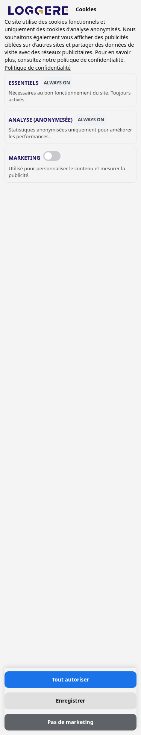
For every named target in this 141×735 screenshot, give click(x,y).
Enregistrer (70, 700)
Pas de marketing (70, 722)
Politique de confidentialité (38, 67)
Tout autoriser (70, 679)
